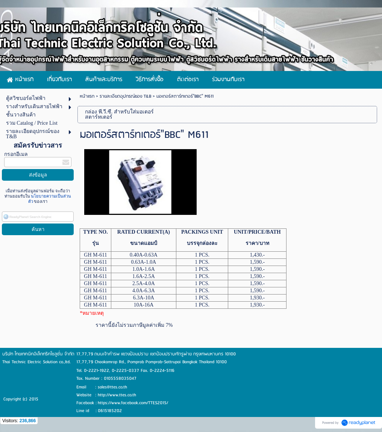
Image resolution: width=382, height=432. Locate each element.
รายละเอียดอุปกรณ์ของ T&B (125, 96)
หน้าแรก (87, 96)
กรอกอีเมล (16, 154)
